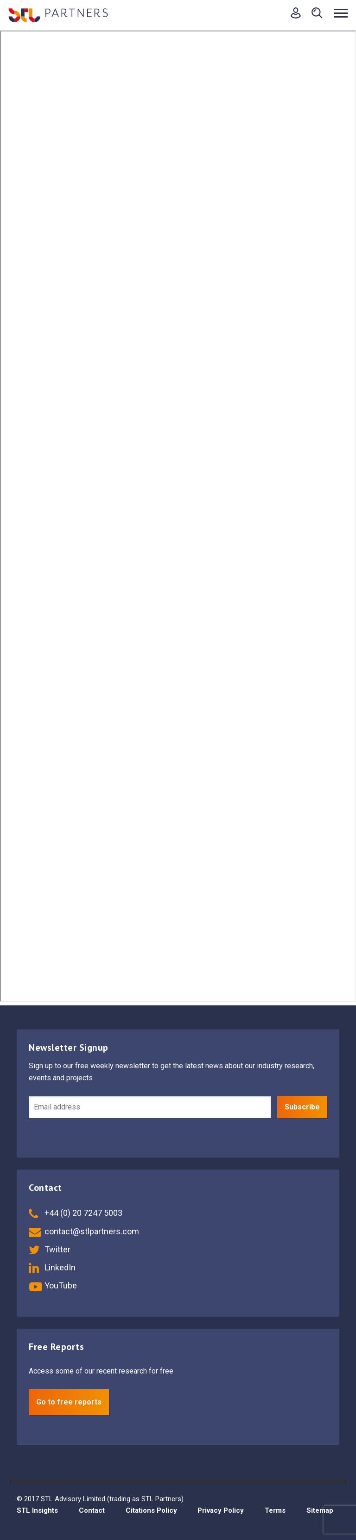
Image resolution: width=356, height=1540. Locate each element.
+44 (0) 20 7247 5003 (75, 1213)
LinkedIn (52, 1267)
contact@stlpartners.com (84, 1231)
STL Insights (37, 1510)
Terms (275, 1510)
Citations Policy (151, 1510)
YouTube (53, 1285)
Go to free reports (69, 1402)
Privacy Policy (220, 1510)
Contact (92, 1510)
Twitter (49, 1249)
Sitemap (319, 1510)
